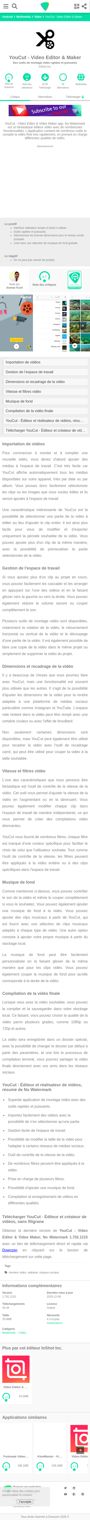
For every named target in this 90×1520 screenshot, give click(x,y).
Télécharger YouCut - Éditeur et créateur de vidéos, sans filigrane (47, 430)
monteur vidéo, (17, 1272)
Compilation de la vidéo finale (29, 411)
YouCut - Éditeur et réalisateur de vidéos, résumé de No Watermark (47, 421)
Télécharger (75, 96)
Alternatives (45, 96)
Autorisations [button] (54, 1323)
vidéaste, (32, 1272)
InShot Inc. (44, 66)
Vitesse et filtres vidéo (23, 391)
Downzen (10, 1250)
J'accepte (25, 1501)
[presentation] (82, 326)
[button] (5, 6)
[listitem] (16, 1378)
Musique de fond (19, 401)
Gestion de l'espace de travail (29, 372)
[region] (45, 182)
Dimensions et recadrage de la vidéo (35, 382)
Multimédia (8, 1332)
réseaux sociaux (48, 1272)
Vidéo (22, 1332)
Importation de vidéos (23, 362)
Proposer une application (27, 1486)
